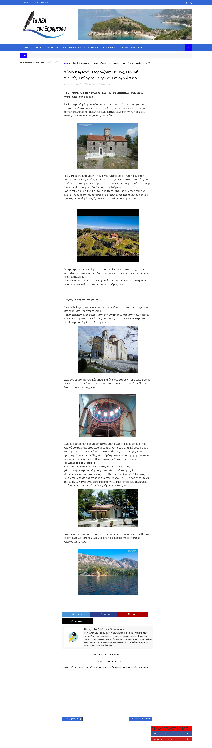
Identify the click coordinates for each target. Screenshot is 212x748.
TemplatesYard (44, 744)
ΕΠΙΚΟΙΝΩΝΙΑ (43, 2)
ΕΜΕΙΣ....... (28, 2)
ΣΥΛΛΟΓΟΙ (137, 47)
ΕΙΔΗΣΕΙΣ (40, 47)
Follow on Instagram (170, 81)
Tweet (75, 618)
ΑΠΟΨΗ (125, 47)
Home (67, 63)
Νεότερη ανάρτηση (73, 718)
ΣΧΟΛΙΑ (184, 89)
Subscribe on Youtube (170, 75)
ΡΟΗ (157, 89)
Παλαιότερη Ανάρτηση (136, 718)
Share (97, 618)
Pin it (118, 618)
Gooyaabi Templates (75, 744)
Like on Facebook (170, 69)
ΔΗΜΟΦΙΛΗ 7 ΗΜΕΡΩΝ (170, 89)
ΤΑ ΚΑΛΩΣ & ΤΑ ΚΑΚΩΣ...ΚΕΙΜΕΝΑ (81, 47)
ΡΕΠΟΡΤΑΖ (54, 47)
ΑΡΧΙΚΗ (27, 47)
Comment (139, 618)
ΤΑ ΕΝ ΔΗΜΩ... (110, 47)
